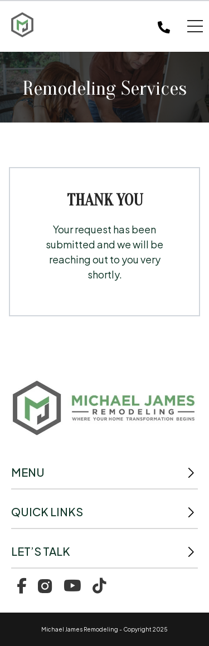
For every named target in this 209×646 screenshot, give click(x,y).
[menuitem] (22, 585)
